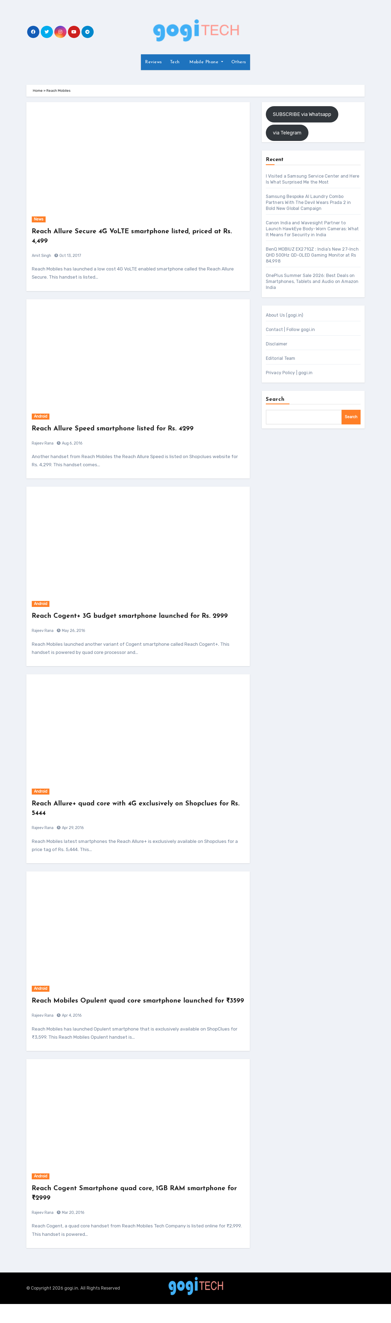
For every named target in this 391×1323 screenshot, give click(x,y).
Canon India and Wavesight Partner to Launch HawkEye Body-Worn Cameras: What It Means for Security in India (312, 228)
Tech (175, 62)
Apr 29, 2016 (72, 837)
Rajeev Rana (42, 443)
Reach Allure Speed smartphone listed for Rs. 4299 (120, 428)
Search (275, 399)
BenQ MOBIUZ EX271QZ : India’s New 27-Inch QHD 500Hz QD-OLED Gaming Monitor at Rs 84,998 (312, 255)
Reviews (153, 62)
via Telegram (287, 133)
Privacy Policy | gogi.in (289, 372)
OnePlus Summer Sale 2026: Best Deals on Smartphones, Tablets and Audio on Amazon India (312, 281)
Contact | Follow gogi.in (290, 329)
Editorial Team (280, 358)
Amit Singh (41, 255)
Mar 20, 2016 (72, 1231)
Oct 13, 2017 (70, 255)
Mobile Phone (204, 62)
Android (40, 416)
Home (38, 91)
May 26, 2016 (73, 640)
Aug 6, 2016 (72, 443)
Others (238, 62)
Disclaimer (277, 343)
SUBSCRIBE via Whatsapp (302, 114)
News (38, 219)
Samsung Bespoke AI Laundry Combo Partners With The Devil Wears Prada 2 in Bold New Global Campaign (308, 202)
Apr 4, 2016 (71, 1034)
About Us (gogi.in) (284, 315)
